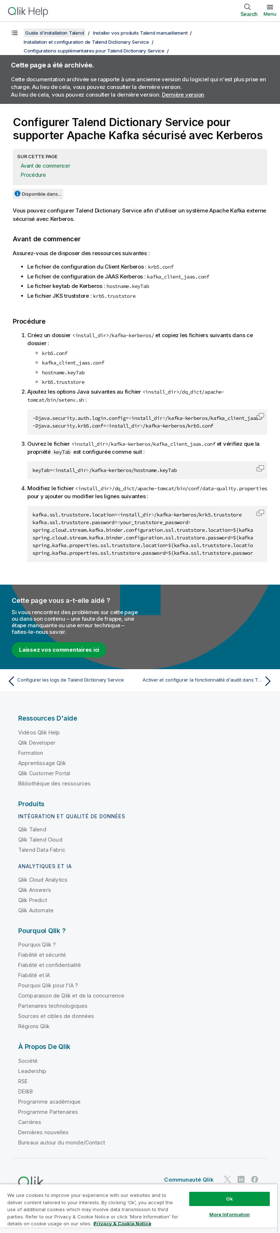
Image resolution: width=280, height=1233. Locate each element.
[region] (138, 1208)
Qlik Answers (34, 890)
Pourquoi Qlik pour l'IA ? (48, 985)
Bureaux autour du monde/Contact (61, 1142)
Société (28, 1061)
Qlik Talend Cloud (40, 839)
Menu (270, 14)
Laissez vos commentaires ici (59, 649)
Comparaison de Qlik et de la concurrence (71, 995)
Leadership (32, 1071)
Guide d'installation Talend (54, 33)
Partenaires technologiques (53, 1006)
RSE (23, 1081)
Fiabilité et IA (34, 975)
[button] (260, 416)
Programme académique (49, 1102)
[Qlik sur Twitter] (227, 1179)
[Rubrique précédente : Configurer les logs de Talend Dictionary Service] (71, 681)
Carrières (29, 1122)
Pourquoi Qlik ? (37, 944)
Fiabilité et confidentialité (49, 965)
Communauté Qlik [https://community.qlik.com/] (188, 1179)
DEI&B (25, 1091)
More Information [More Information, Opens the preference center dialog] (229, 1214)
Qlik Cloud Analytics (42, 880)
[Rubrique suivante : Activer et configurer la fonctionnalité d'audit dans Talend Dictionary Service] (209, 681)
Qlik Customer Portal (44, 773)
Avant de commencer (45, 166)
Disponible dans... (41, 194)
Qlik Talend (32, 829)
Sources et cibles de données (56, 1016)
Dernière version (183, 94)
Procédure (33, 175)
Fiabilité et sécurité (42, 955)
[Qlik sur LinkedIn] (241, 1179)
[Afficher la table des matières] (14, 33)
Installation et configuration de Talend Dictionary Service (86, 42)
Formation (30, 753)
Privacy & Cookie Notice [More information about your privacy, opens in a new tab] (122, 1223)
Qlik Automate (36, 910)
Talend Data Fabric (41, 850)
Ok (229, 1199)
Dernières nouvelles (43, 1132)
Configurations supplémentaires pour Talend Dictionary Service (94, 51)
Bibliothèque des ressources (54, 783)
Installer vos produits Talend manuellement (140, 33)
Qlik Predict (32, 900)
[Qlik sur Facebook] (254, 1179)
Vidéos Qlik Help (39, 732)
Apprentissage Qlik (42, 763)
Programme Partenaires (48, 1112)
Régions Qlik (34, 1026)
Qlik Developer (36, 743)
